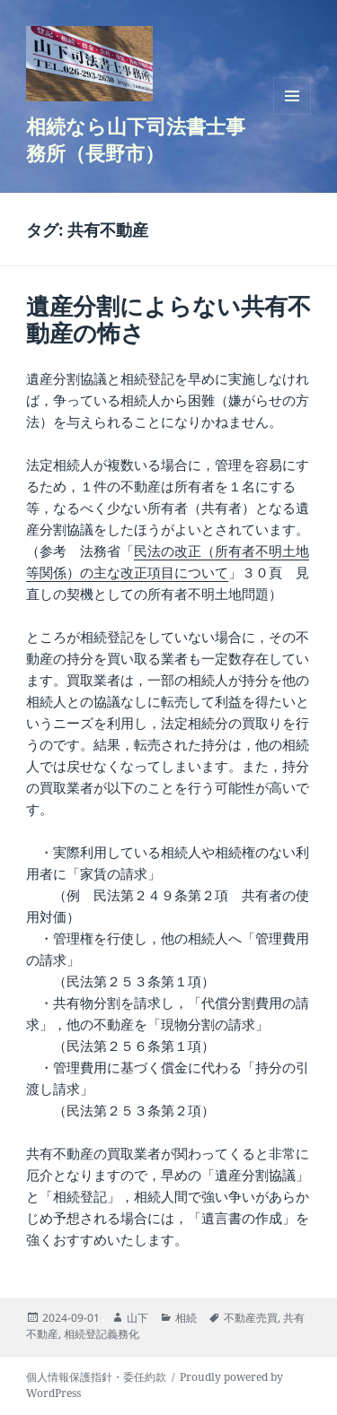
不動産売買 (251, 1317)
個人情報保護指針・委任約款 (96, 1377)
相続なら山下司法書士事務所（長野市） (135, 139)
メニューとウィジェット (292, 114)
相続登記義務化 (101, 1333)
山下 (137, 1317)
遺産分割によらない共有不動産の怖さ (168, 319)
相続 (186, 1317)
